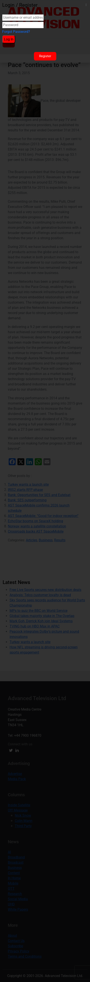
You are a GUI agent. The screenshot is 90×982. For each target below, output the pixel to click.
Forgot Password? (16, 32)
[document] (45, 491)
